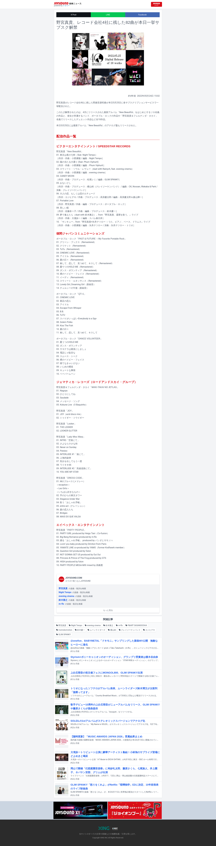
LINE (108, 15)
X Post (73, 15)
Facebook (142, 15)
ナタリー (66, 6)
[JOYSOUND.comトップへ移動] (156, 4)
